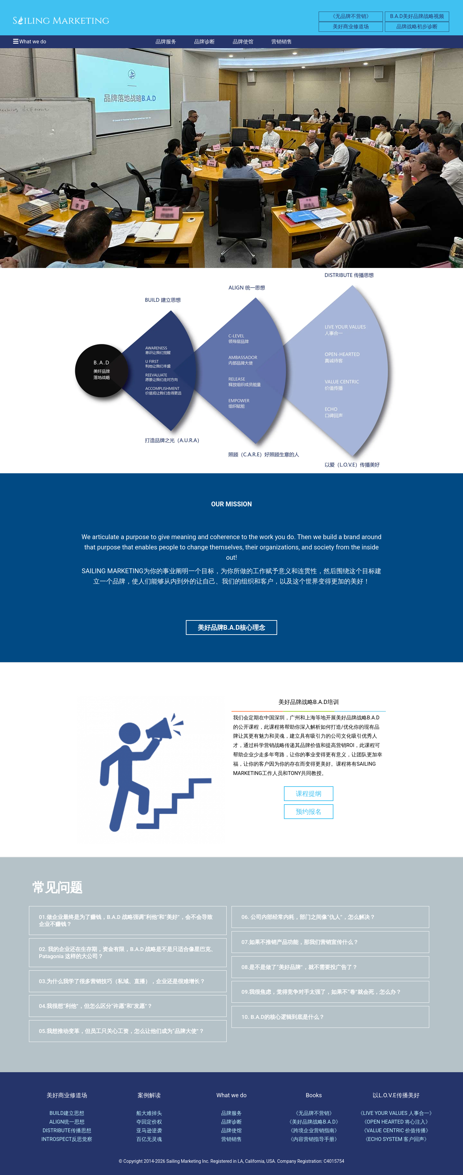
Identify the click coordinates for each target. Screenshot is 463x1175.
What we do (32, 42)
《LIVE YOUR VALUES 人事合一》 (396, 1113)
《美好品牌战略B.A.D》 (313, 1122)
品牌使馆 (243, 42)
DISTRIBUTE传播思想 (66, 1130)
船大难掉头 (149, 1113)
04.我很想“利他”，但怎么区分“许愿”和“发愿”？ (95, 1006)
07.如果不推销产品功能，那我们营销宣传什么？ (300, 942)
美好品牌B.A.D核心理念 (232, 627)
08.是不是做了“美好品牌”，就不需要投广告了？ (299, 967)
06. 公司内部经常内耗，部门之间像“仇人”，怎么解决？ (308, 917)
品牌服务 (166, 42)
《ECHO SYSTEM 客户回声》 (396, 1139)
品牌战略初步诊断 (417, 26)
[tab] (128, 920)
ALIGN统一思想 (67, 1122)
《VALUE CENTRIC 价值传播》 (396, 1130)
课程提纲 (309, 793)
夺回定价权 (149, 1122)
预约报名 (309, 811)
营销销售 (281, 42)
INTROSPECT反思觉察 (66, 1139)
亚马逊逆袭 (149, 1130)
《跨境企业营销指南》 (314, 1130)
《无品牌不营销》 (350, 16)
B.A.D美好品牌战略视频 (417, 16)
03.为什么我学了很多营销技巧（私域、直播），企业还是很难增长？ (122, 981)
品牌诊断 (204, 42)
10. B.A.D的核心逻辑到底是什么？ (282, 1017)
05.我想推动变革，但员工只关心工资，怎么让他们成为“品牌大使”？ (121, 1031)
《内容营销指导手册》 (314, 1139)
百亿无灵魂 (149, 1139)
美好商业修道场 (351, 26)
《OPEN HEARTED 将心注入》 (396, 1122)
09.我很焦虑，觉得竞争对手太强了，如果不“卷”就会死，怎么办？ (321, 992)
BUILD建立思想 (67, 1113)
